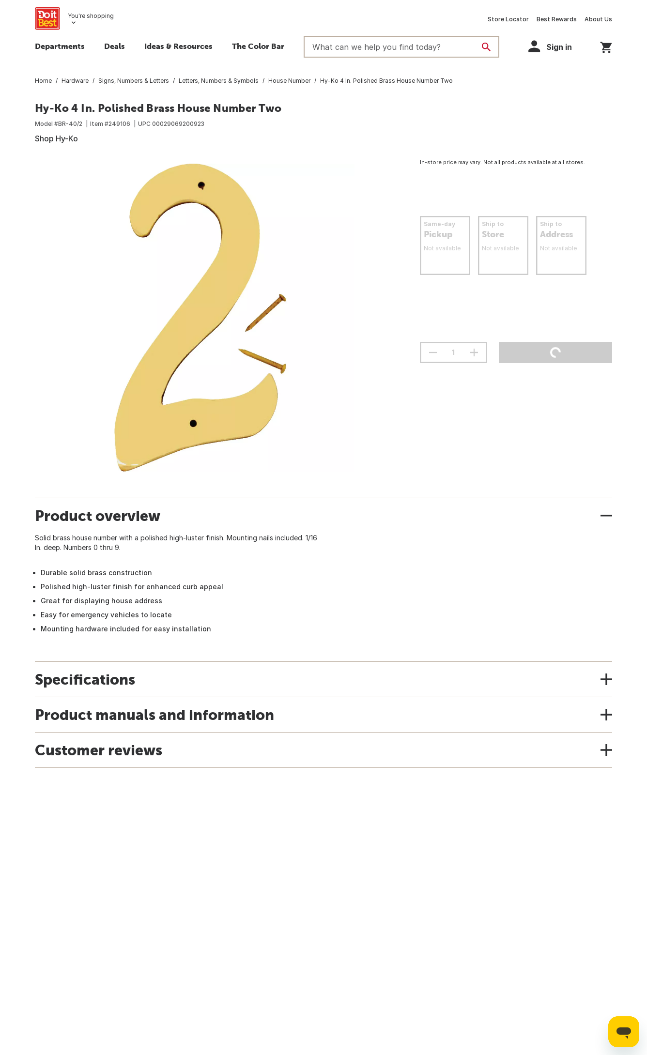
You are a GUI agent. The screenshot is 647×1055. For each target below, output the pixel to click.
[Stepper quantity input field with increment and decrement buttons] (453, 352)
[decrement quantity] (433, 352)
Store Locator (508, 19)
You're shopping (91, 15)
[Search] (486, 47)
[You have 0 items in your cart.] (606, 45)
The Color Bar (258, 46)
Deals (114, 46)
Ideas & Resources (178, 46)
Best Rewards (557, 19)
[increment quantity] (474, 352)
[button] (554, 46)
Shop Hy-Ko (56, 138)
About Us (598, 19)
